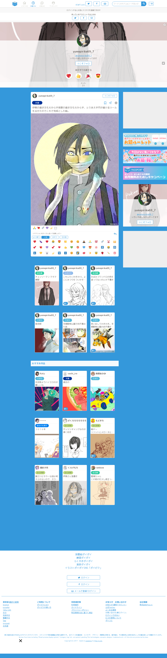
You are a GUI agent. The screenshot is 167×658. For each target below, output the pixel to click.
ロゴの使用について (113, 618)
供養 (37, 102)
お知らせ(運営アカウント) (115, 604)
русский (6, 623)
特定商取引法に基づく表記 (81, 612)
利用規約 (74, 604)
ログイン (83, 577)
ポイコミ (109, 620)
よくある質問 (110, 610)
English (6, 604)
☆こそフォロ (83, 63)
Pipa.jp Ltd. (98, 641)
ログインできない (112, 615)
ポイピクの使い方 (44, 607)
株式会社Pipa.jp (146, 604)
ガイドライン (76, 607)
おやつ (54, 237)
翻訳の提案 (14, 602)
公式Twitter (110, 607)
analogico (89, 641)
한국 (4, 612)
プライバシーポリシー (80, 610)
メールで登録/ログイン (83, 591)
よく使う (36, 237)
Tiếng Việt (7, 610)
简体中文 (6, 615)
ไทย (4, 620)
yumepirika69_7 (83, 51)
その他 (64, 237)
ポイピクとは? (43, 604)
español (6, 607)
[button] (20, 640)
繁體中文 (6, 618)
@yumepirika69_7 (83, 55)
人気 (45, 237)
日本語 (5, 626)
